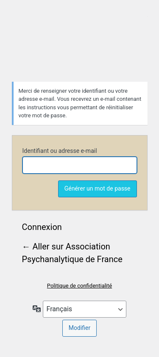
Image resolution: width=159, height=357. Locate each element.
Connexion (42, 227)
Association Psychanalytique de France (80, 40)
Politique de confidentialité (79, 285)
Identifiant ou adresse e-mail (59, 150)
